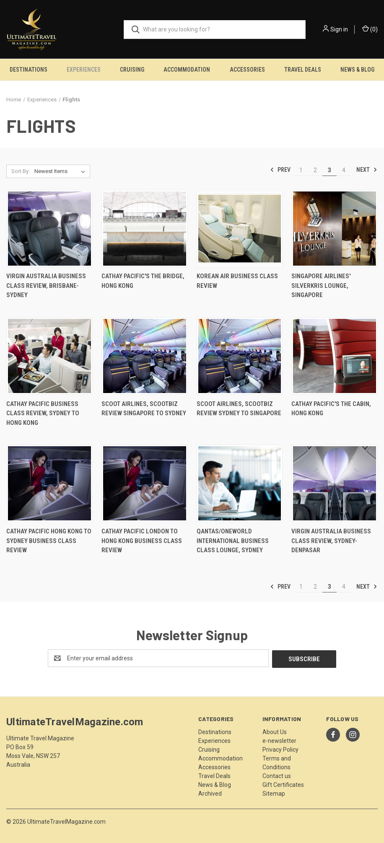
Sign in (339, 29)
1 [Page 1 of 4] (301, 170)
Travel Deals (302, 69)
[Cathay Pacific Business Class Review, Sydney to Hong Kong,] (49, 356)
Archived (210, 792)
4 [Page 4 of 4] (343, 170)
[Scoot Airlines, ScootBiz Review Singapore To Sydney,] (144, 356)
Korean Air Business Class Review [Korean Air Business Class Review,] (237, 281)
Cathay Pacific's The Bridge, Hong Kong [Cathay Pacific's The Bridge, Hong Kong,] (142, 281)
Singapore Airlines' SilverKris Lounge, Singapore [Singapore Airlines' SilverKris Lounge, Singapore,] (320, 285)
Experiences (84, 69)
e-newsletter (279, 740)
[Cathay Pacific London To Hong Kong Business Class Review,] (144, 483)
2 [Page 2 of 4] (315, 170)
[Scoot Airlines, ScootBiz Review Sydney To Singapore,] (239, 356)
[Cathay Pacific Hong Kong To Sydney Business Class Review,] (49, 483)
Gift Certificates (283, 784)
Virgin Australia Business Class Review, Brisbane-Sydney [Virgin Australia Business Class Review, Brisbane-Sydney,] (46, 285)
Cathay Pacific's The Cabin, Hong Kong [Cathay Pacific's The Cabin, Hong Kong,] (331, 408)
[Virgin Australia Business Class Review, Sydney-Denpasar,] (334, 483)
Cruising (132, 69)
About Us (274, 731)
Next (366, 169)
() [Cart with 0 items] (370, 29)
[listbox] (61, 171)
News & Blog (357, 69)
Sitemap (273, 792)
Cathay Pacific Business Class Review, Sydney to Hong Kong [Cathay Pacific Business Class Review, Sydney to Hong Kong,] (42, 413)
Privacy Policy (280, 748)
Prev (280, 169)
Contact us (276, 775)
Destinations (28, 69)
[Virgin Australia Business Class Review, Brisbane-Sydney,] (49, 228)
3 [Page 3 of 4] (329, 170)
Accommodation (186, 69)
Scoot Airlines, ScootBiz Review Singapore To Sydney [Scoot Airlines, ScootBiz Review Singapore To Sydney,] (143, 408)
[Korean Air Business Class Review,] (239, 228)
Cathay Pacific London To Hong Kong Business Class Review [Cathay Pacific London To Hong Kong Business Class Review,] (141, 541)
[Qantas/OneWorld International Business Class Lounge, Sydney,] (239, 483)
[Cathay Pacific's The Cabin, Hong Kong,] (334, 356)
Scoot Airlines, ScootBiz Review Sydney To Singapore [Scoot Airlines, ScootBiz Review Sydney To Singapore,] (239, 408)
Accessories (247, 69)
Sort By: (20, 171)
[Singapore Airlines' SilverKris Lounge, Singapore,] (334, 228)
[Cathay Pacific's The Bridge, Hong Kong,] (144, 228)
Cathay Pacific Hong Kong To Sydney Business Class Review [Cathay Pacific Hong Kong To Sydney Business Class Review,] (48, 541)
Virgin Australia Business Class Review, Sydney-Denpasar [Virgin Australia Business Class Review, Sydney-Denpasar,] (331, 541)
